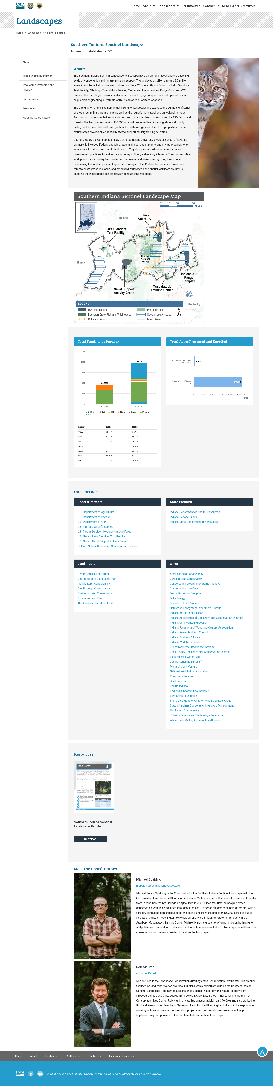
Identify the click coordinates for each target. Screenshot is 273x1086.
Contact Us (95, 1056)
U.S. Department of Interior (94, 517)
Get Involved (73, 1056)
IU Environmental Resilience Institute (192, 647)
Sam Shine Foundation (183, 695)
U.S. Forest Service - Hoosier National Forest (105, 531)
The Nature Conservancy (185, 710)
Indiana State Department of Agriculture (194, 521)
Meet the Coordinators (36, 117)
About (26, 62)
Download (90, 839)
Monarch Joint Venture (183, 666)
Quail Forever (178, 681)
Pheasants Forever (181, 676)
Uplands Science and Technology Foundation (197, 715)
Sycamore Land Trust (90, 598)
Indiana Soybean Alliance (185, 637)
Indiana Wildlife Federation (186, 642)
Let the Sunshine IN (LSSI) (186, 661)
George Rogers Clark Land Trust (97, 578)
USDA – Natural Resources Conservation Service (107, 546)
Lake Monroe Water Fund (185, 656)
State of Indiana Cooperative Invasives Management (202, 705)
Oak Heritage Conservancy (94, 588)
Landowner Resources (121, 1056)
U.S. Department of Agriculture (96, 512)
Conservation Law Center (185, 588)
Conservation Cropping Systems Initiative (195, 583)
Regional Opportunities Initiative (189, 691)
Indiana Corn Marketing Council (188, 622)
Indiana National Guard (183, 517)
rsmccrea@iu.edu (146, 973)
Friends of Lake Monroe (184, 603)
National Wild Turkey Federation (189, 671)
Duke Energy (177, 598)
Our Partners (30, 99)
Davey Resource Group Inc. (186, 593)
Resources (29, 108)
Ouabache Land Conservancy (95, 593)
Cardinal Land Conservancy (186, 578)
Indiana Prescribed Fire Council (189, 632)
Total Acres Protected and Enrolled (38, 87)
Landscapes (34, 32)
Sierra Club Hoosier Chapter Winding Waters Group (200, 700)
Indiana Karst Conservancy (94, 583)
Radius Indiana (179, 686)
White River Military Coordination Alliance (195, 720)
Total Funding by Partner (37, 75)
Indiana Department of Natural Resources (195, 512)
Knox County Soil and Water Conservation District (200, 652)
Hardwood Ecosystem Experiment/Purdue (195, 608)
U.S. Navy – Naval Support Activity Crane (102, 541)
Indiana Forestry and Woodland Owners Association (201, 627)
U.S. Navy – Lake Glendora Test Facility (101, 536)
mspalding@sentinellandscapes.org (158, 885)
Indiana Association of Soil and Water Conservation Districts (206, 617)
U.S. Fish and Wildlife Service (95, 526)
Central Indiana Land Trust (93, 574)
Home (19, 32)
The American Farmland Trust (95, 603)
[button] (148, 5)
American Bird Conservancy (186, 574)
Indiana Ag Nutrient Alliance (186, 613)
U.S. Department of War (92, 521)
